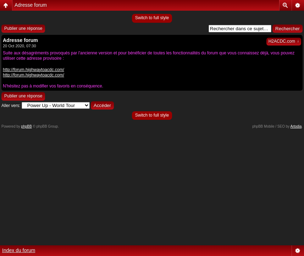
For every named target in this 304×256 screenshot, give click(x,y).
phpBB (26, 126)
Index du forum (18, 250)
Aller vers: (10, 105)
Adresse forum (31, 5)
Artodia (296, 126)
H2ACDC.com (284, 41)
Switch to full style (152, 17)
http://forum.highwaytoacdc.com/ (33, 69)
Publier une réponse (23, 28)
